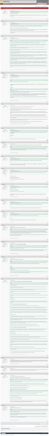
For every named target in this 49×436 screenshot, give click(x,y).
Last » (15, 6)
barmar (3, 21)
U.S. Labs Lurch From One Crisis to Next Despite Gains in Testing (19, 327)
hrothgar (3, 168)
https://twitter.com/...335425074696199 (14, 177)
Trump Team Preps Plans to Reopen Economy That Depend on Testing (24, 281)
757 (12, 6)
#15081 (47, 9)
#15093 (47, 225)
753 (7, 6)
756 (11, 6)
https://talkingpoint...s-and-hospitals (14, 13)
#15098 (47, 367)
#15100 (47, 405)
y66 (2, 36)
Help (47, 2)
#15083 (47, 36)
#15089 (47, 168)
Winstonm (3, 73)
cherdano (3, 9)
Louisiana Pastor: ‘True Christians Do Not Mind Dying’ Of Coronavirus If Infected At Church (20, 377)
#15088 (47, 156)
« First (5, 6)
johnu (3, 128)
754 (8, 6)
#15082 (47, 21)
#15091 (47, 200)
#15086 (47, 128)
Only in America (12, 227)
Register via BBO (39, 2)
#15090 (47, 184)
